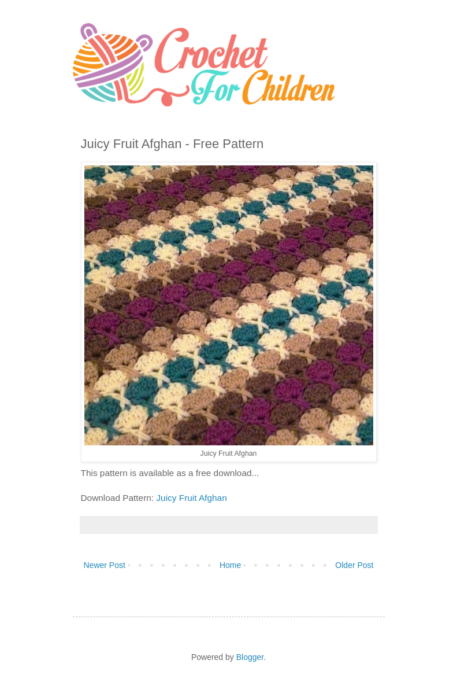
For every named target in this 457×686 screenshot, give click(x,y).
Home (230, 565)
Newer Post (104, 565)
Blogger (249, 657)
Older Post (354, 565)
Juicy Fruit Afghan (191, 498)
